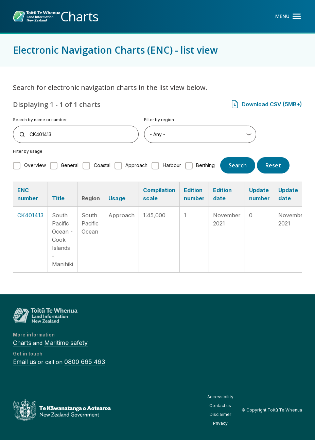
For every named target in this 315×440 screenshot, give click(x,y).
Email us (24, 361)
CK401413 (30, 215)
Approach (136, 165)
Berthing (205, 165)
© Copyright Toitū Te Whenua (272, 409)
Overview (35, 165)
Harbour (172, 165)
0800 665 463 (84, 361)
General (69, 165)
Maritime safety (66, 342)
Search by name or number (40, 119)
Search (238, 165)
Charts (22, 342)
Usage (116, 198)
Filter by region (159, 119)
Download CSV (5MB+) (272, 104)
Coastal (102, 165)
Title (58, 198)
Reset (273, 165)
